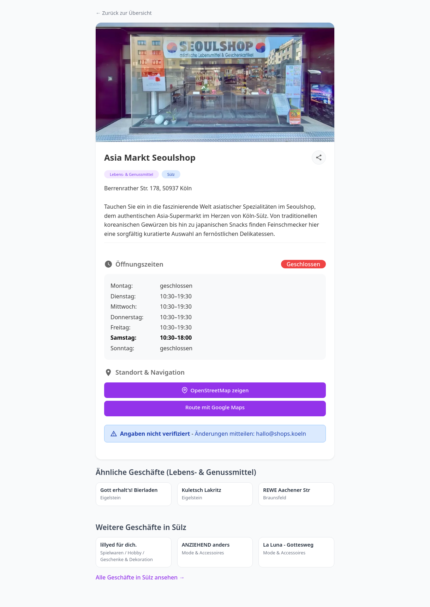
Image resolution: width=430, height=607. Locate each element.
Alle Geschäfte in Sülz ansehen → (140, 577)
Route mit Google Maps (215, 407)
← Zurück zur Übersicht (124, 13)
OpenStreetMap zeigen (215, 390)
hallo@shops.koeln (281, 434)
